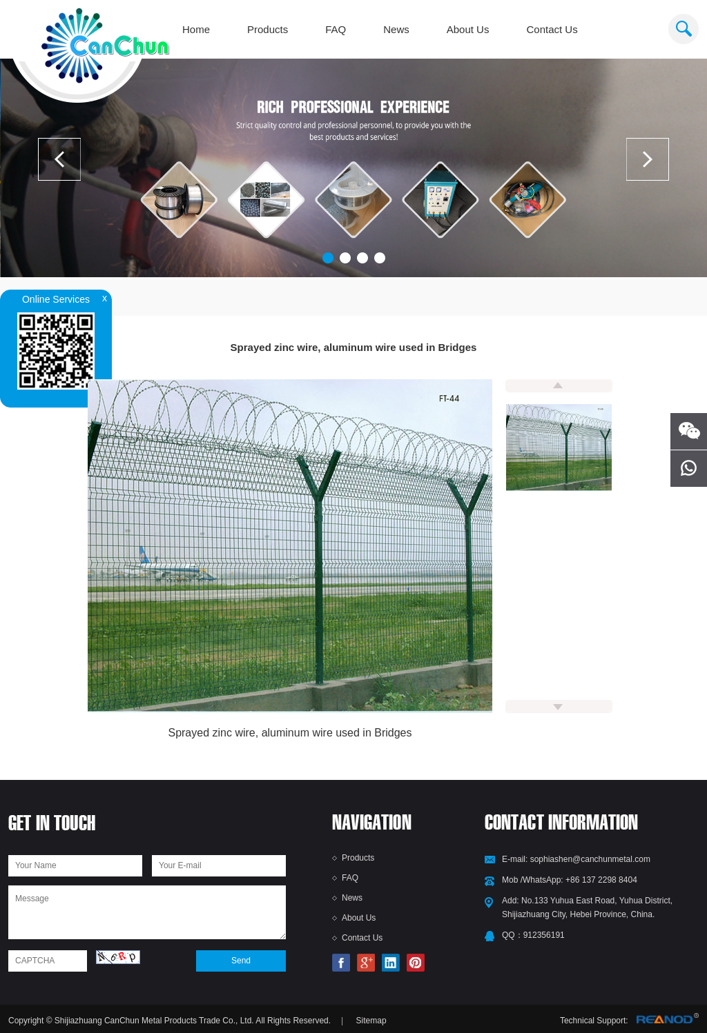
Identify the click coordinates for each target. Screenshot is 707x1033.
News (396, 29)
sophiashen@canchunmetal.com (590, 859)
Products (267, 29)
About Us (468, 29)
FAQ (335, 29)
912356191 (544, 935)
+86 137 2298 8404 (601, 880)
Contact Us (551, 29)
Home (196, 29)
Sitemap (371, 1020)
